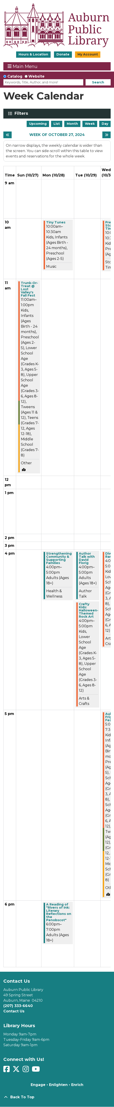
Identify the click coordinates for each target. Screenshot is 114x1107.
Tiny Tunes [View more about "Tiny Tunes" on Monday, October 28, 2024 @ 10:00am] (55, 222)
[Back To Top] (57, 1097)
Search (98, 82)
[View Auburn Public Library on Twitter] (17, 1070)
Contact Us (13, 1011)
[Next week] (106, 134)
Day (105, 124)
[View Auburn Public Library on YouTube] (36, 1070)
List (57, 124)
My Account (87, 54)
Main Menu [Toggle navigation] (23, 66)
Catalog (14, 76)
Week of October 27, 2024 (57, 135)
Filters (22, 113)
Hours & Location (33, 54)
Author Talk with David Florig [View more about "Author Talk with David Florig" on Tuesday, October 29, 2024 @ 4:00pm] (87, 558)
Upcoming (38, 124)
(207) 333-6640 (18, 1006)
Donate (62, 54)
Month (72, 124)
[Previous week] (7, 134)
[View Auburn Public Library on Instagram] (26, 1070)
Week (90, 124)
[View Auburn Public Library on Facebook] (7, 1070)
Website (36, 76)
